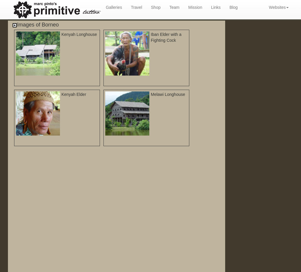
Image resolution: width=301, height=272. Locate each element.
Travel (136, 7)
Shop (156, 7)
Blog (234, 7)
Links (216, 7)
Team (174, 7)
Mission (195, 7)
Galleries (114, 7)
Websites (279, 7)
